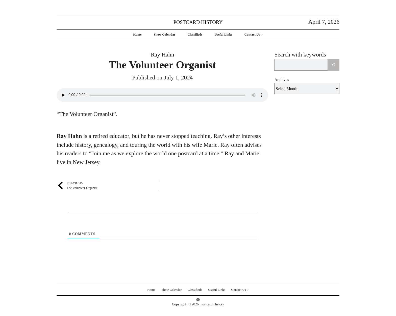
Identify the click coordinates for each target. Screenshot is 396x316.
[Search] (333, 65)
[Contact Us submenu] (262, 35)
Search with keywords (300, 54)
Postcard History (198, 22)
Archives (281, 79)
